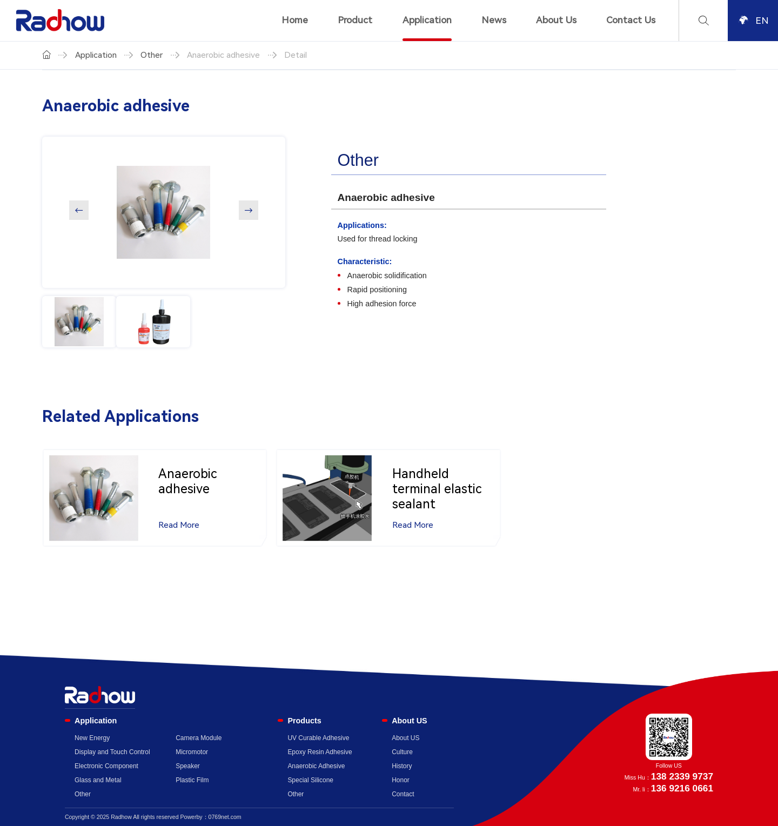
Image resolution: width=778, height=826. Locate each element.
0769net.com (225, 817)
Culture (402, 752)
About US (409, 720)
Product (355, 20)
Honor (401, 780)
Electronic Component (106, 766)
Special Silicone (310, 780)
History (402, 766)
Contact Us (630, 20)
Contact (403, 794)
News (493, 20)
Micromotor (192, 752)
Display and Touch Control (112, 752)
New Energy (92, 738)
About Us (556, 20)
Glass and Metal (98, 780)
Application (427, 20)
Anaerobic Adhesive (316, 766)
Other (151, 55)
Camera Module (199, 738)
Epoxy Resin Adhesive (319, 752)
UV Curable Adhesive (318, 738)
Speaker (188, 766)
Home (294, 20)
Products (304, 720)
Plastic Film (192, 780)
